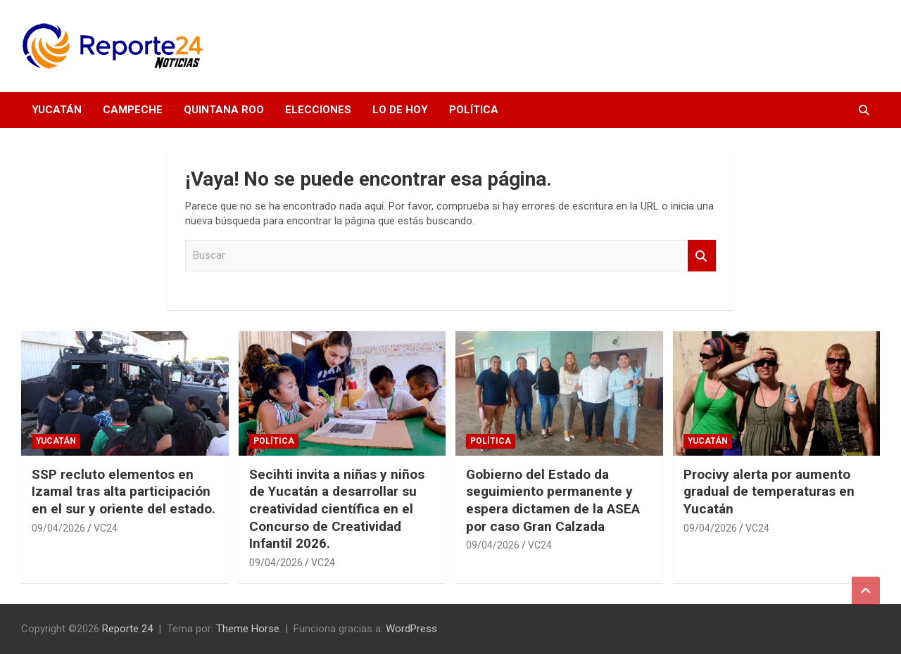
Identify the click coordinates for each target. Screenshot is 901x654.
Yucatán (57, 109)
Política (473, 109)
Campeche (133, 109)
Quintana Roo (224, 109)
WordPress (411, 628)
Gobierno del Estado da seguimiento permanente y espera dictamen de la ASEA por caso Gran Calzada (553, 500)
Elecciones (318, 109)
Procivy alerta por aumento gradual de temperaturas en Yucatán (769, 491)
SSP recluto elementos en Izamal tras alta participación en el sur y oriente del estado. (123, 491)
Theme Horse (247, 628)
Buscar (702, 255)
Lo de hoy (400, 109)
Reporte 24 (127, 628)
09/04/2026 (58, 528)
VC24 (106, 528)
